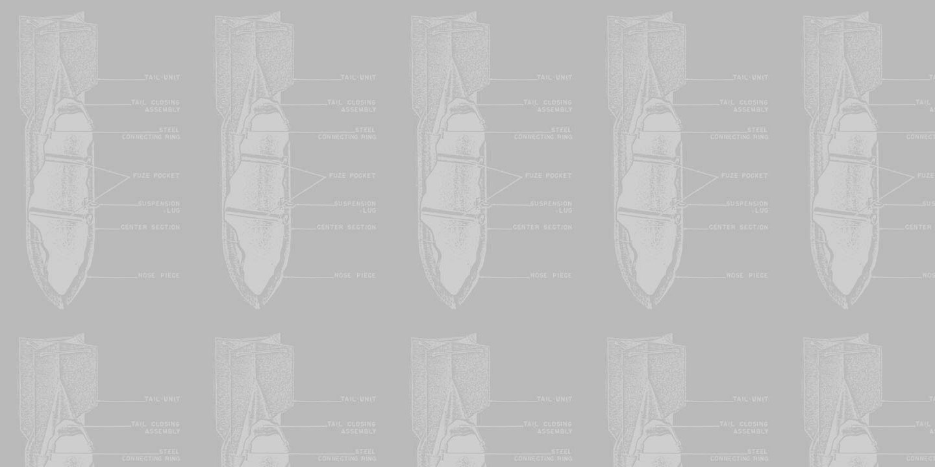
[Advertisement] (467, 96)
